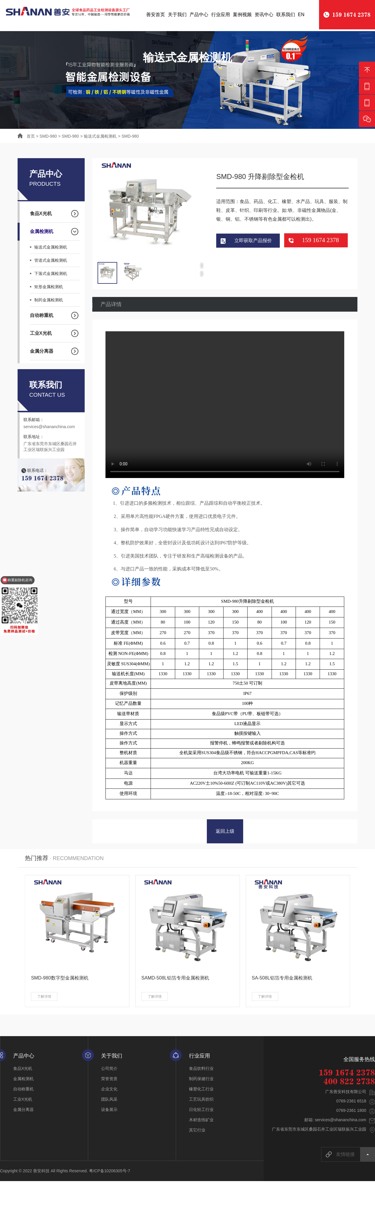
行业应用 (220, 14)
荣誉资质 (109, 1080)
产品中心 (199, 14)
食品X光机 (22, 1069)
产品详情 (111, 305)
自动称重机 (23, 1090)
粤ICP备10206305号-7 (109, 1172)
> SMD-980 (46, 136)
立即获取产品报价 (253, 241)
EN (301, 14)
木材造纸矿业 (201, 1121)
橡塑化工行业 (201, 1090)
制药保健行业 (201, 1080)
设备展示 (109, 1110)
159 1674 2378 (320, 240)
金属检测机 (23, 1080)
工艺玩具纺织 (201, 1100)
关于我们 (177, 14)
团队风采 (109, 1100)
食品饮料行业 (201, 1069)
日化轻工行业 (201, 1110)
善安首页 (155, 14)
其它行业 (197, 1131)
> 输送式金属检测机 (98, 136)
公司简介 (109, 1069)
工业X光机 (22, 1100)
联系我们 (285, 14)
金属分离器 (23, 1110)
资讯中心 (264, 14)
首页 (27, 136)
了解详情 (44, 998)
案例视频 (242, 14)
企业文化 (109, 1090)
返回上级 (225, 832)
